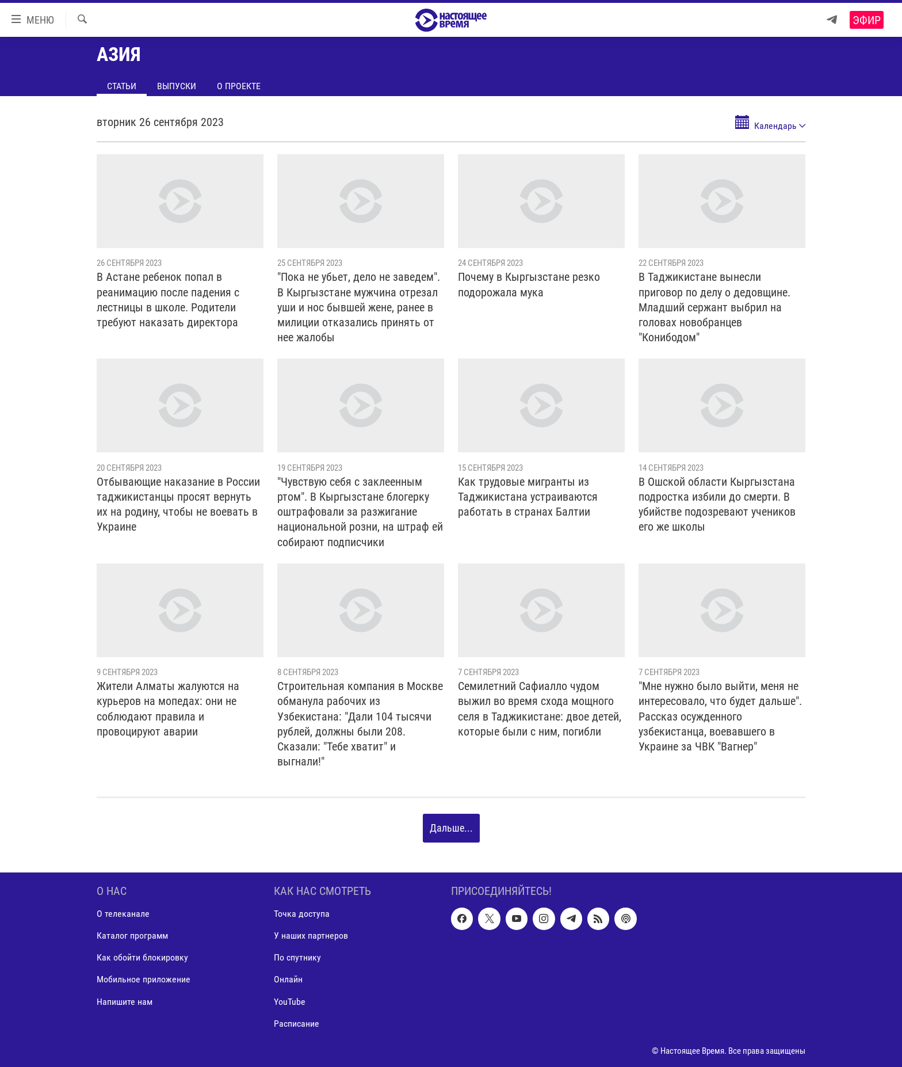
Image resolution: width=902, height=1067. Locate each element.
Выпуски (176, 86)
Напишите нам (124, 1001)
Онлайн (288, 979)
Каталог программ (132, 935)
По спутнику (297, 957)
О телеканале (123, 913)
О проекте (239, 86)
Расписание (296, 1023)
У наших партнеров (311, 935)
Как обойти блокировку (142, 957)
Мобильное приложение (143, 979)
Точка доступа (302, 913)
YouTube (289, 1001)
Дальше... (451, 828)
